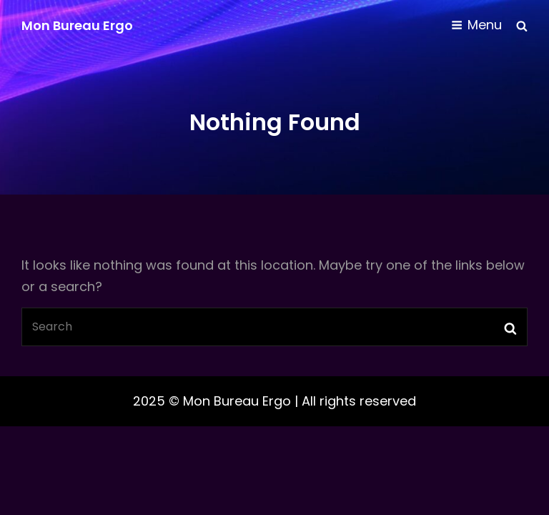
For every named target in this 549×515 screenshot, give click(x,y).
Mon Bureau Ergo (77, 25)
